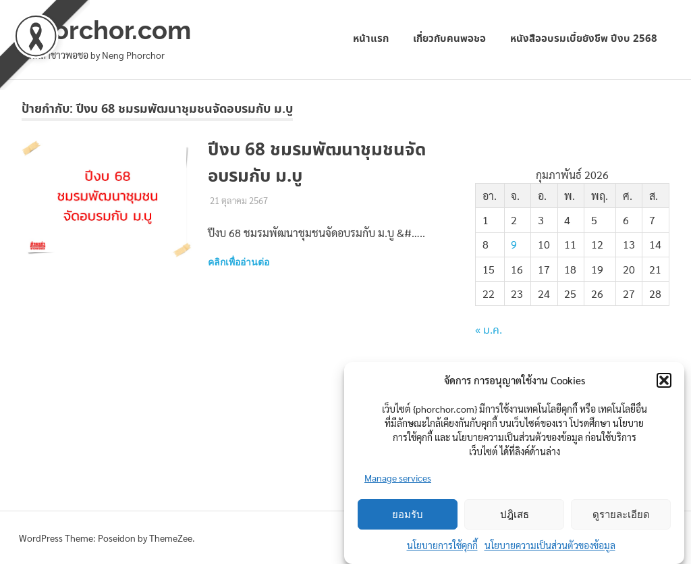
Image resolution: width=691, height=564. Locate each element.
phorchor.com (106, 30)
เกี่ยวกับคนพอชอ (449, 39)
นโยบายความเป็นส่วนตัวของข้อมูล (550, 545)
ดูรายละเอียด (621, 515)
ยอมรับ (407, 515)
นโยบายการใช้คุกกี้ (442, 545)
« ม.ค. (488, 330)
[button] (664, 380)
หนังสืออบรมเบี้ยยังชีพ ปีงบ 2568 (583, 39)
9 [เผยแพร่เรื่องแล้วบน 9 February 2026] (514, 244)
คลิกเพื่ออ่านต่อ (238, 262)
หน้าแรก (371, 39)
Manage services (397, 477)
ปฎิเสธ (514, 515)
